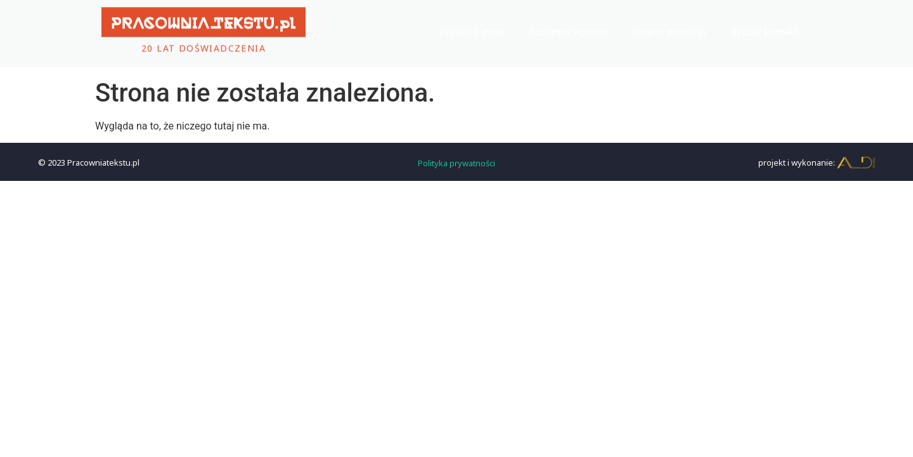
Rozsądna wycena (568, 27)
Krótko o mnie (471, 27)
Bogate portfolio (669, 27)
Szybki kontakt (765, 27)
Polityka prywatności (456, 162)
